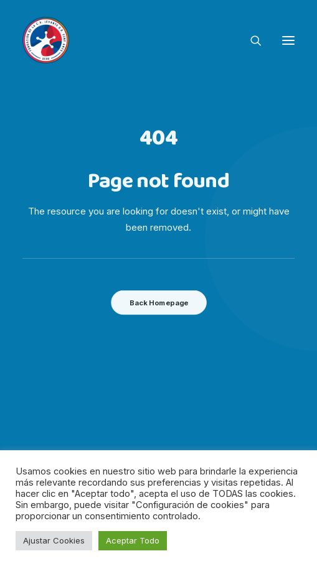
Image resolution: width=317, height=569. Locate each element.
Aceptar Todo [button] (132, 540)
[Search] (250, 40)
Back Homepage (158, 302)
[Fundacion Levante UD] (45, 40)
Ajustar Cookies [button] (54, 540)
